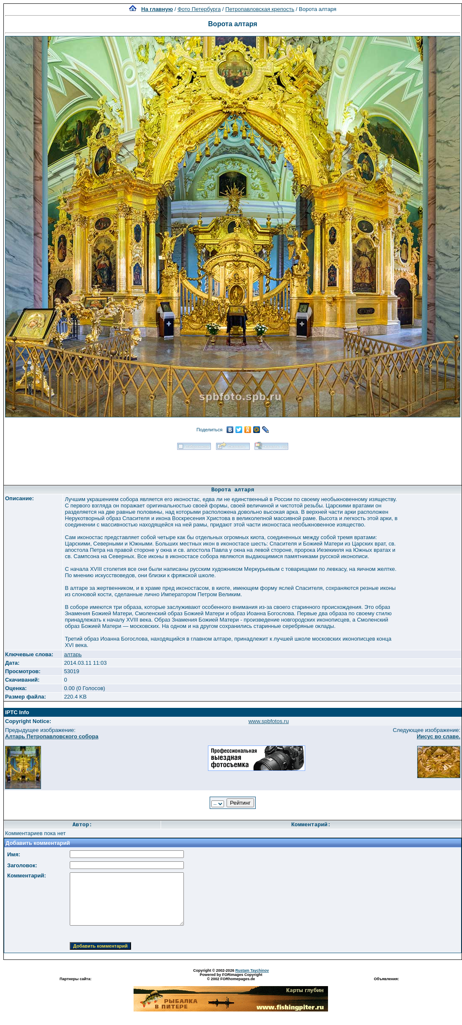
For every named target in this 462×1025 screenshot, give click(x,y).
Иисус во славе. (438, 736)
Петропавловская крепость (259, 9)
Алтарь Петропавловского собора (51, 736)
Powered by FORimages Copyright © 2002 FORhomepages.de (231, 977)
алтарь (73, 654)
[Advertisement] (233, 464)
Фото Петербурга (199, 9)
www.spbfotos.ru (269, 721)
